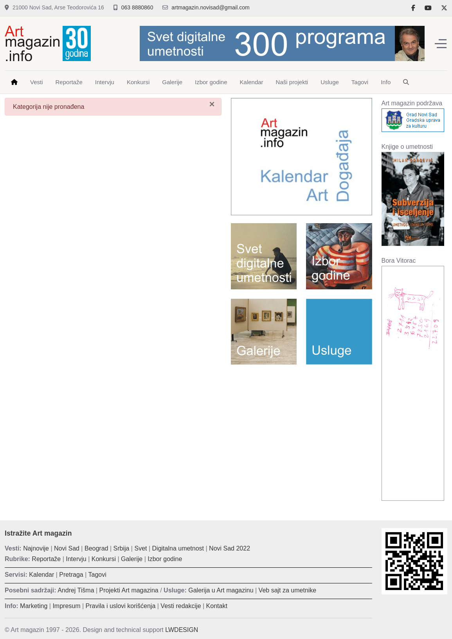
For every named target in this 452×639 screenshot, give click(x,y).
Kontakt (216, 606)
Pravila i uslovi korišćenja (121, 606)
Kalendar (41, 574)
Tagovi (97, 574)
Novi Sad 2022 (229, 548)
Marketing (33, 606)
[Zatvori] (212, 104)
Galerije (131, 559)
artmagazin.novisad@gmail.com (210, 7)
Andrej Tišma (76, 590)
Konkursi (104, 559)
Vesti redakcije (180, 606)
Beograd (96, 548)
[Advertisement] (301, 427)
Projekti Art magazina (128, 590)
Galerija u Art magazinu (220, 590)
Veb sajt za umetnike (288, 590)
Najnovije (36, 548)
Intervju (76, 559)
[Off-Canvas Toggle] (441, 43)
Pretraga (71, 574)
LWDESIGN (181, 629)
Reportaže (46, 559)
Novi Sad (66, 548)
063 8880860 (137, 7)
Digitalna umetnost (178, 548)
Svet (140, 548)
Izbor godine (165, 559)
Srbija (121, 548)
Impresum (66, 606)
